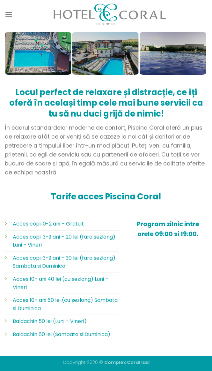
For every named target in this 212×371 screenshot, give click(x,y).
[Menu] (8, 14)
